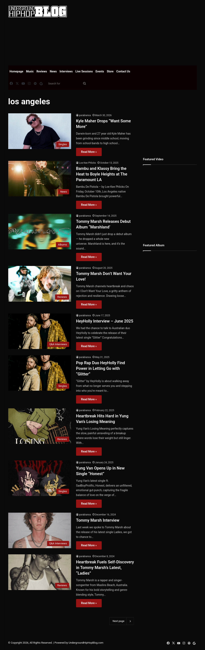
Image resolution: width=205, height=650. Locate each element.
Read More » (89, 151)
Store (110, 71)
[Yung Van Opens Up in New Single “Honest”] (39, 478)
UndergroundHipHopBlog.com (86, 642)
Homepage (16, 71)
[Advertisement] (139, 32)
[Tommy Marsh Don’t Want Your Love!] (39, 283)
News (53, 71)
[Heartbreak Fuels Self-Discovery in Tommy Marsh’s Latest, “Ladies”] (39, 572)
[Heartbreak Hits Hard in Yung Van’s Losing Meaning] (39, 426)
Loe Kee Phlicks (87, 162)
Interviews (66, 71)
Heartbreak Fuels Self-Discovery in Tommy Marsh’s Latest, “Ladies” (105, 568)
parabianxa (85, 115)
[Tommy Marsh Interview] (39, 530)
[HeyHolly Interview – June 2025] (39, 331)
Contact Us (123, 71)
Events (99, 71)
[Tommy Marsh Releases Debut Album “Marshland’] (39, 231)
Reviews (41, 71)
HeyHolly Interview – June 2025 (104, 321)
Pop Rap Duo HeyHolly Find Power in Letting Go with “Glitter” (100, 368)
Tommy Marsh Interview (97, 520)
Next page (122, 621)
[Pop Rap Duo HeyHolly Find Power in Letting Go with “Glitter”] (39, 373)
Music (30, 71)
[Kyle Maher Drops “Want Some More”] (39, 131)
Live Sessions (84, 71)
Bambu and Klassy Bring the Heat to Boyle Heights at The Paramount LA (101, 174)
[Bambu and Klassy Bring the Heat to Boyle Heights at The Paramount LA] (39, 178)
